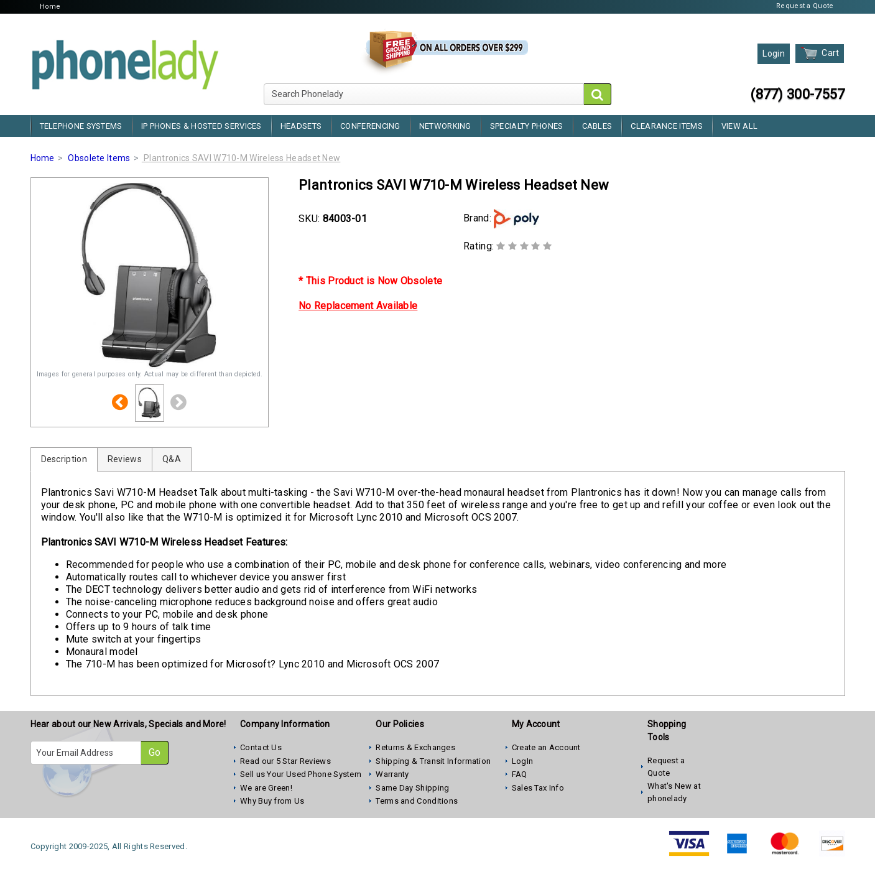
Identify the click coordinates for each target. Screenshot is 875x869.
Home (50, 6)
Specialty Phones (526, 126)
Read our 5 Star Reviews (285, 761)
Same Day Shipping (412, 787)
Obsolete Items (99, 158)
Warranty (392, 774)
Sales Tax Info (538, 787)
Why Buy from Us (272, 801)
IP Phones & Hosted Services (201, 126)
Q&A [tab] (171, 459)
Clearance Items (667, 126)
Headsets (301, 126)
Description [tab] (64, 459)
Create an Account (546, 747)
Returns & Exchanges (415, 747)
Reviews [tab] (125, 459)
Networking (445, 126)
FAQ (519, 774)
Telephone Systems (81, 126)
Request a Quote (805, 6)
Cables (597, 126)
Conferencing (370, 126)
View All (739, 126)
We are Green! (266, 787)
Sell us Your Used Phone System (300, 774)
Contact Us (261, 747)
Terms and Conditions (417, 801)
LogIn (523, 761)
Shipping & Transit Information (433, 761)
